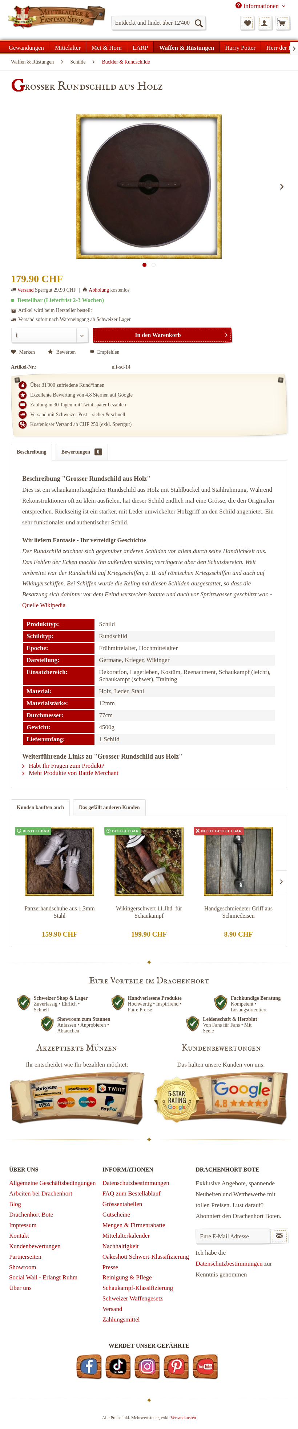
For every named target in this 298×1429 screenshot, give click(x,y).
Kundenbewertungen (35, 1246)
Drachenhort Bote (31, 1214)
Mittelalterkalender (126, 1235)
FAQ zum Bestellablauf (131, 1193)
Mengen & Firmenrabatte (133, 1225)
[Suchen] (198, 22)
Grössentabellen (122, 1204)
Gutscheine (116, 1214)
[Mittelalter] (67, 46)
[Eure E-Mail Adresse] (233, 1236)
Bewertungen (81, 451)
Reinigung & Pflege (127, 1277)
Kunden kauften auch (40, 807)
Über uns (20, 1287)
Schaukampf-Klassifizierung (137, 1287)
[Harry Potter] (240, 46)
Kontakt (19, 1235)
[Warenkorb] (282, 23)
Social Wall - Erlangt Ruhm (43, 1277)
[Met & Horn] (106, 46)
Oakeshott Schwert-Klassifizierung (145, 1256)
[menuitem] (158, 23)
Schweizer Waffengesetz (132, 1298)
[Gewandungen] (26, 46)
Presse (110, 1267)
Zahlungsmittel (121, 1319)
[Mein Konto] (265, 23)
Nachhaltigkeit (120, 1246)
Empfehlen (105, 352)
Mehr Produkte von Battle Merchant (70, 773)
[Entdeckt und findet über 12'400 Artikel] (158, 23)
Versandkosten (183, 1417)
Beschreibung (31, 452)
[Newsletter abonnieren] (279, 1236)
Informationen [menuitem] (257, 5)
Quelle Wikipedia (43, 605)
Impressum (23, 1225)
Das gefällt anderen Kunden (109, 807)
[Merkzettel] (247, 23)
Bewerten (62, 352)
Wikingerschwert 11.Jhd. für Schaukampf (149, 912)
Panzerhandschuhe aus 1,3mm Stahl (59, 912)
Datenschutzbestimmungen (135, 1183)
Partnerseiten (25, 1256)
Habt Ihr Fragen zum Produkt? (63, 765)
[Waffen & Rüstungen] (187, 46)
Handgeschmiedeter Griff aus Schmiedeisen (238, 912)
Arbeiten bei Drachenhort (40, 1193)
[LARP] (140, 46)
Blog (15, 1204)
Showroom (22, 1267)
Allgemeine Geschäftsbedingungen (52, 1183)
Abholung (99, 290)
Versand (25, 290)
